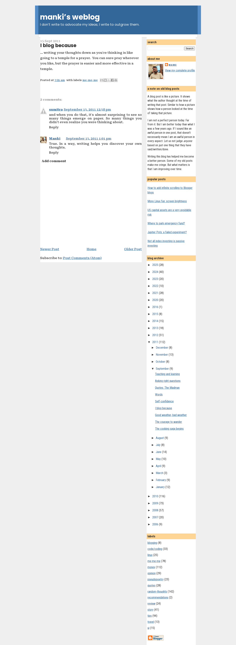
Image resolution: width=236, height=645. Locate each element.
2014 (155, 321)
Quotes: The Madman (167, 387)
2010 (155, 496)
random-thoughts (157, 591)
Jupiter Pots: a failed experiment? (167, 232)
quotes (151, 585)
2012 (155, 335)
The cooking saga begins (169, 428)
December (162, 347)
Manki (54, 138)
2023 (155, 279)
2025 (155, 265)
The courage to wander (168, 422)
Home (91, 249)
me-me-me (90, 80)
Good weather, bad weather (171, 415)
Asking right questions (168, 381)
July (158, 445)
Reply (54, 127)
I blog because (58, 45)
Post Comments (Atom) (82, 258)
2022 (155, 286)
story (150, 609)
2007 (155, 517)
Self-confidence (164, 401)
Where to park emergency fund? (166, 223)
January (160, 487)
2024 (155, 272)
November (162, 354)
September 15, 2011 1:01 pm (88, 138)
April (159, 466)
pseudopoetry (156, 579)
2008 (155, 510)
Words (159, 394)
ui (148, 628)
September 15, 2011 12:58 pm (87, 109)
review (151, 603)
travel (151, 622)
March (160, 473)
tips (150, 615)
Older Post (133, 249)
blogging (152, 543)
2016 (155, 307)
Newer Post (49, 249)
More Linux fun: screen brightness (167, 201)
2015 (155, 314)
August (160, 438)
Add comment (54, 161)
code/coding (155, 549)
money (151, 567)
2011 (155, 342)
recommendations (158, 597)
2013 (155, 328)
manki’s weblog (70, 17)
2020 (155, 300)
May (159, 459)
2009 (155, 503)
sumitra (56, 109)
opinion (152, 573)
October (161, 361)
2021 (155, 293)
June (159, 452)
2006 (155, 524)
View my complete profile (180, 70)
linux (150, 555)
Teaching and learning (167, 374)
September (163, 368)
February (161, 480)
